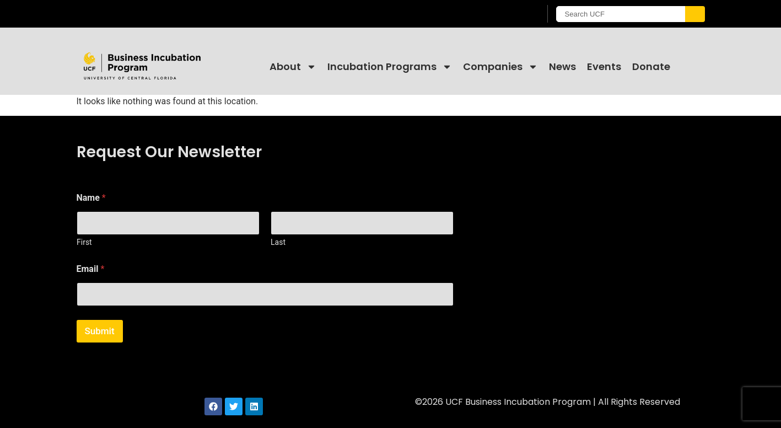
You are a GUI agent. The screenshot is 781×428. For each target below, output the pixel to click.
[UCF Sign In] (505, 14)
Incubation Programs (389, 66)
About (293, 66)
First (84, 242)
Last (278, 242)
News (562, 66)
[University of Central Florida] (165, 13)
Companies (500, 66)
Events (604, 66)
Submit (100, 330)
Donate (651, 66)
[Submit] (695, 14)
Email (91, 269)
